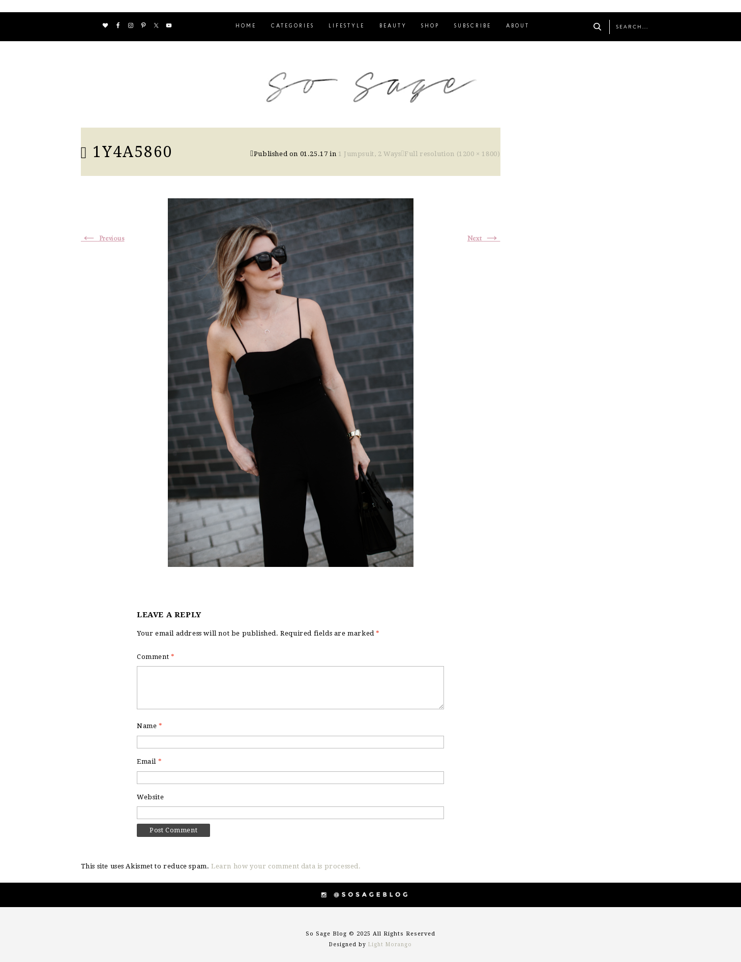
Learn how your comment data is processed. (286, 866)
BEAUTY (393, 26)
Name (150, 726)
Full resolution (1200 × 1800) (452, 154)
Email (149, 761)
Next (483, 238)
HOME (245, 26)
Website (150, 797)
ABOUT (517, 26)
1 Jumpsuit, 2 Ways (369, 154)
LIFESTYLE (347, 26)
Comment (155, 656)
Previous (103, 238)
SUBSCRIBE (472, 26)
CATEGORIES (292, 26)
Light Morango (390, 944)
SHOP (430, 26)
